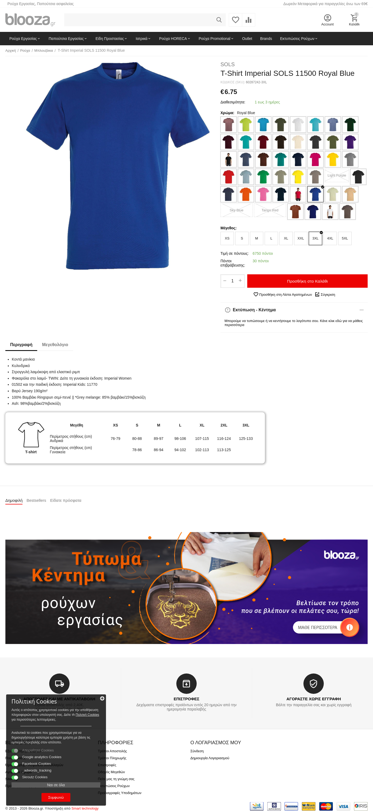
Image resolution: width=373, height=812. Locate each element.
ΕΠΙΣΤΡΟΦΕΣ (186, 699)
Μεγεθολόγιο (57, 344)
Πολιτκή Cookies (37, 703)
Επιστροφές (107, 765)
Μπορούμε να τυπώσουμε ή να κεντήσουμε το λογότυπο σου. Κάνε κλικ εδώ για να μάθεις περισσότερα (293, 323)
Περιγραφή (22, 344)
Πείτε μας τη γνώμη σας (116, 779)
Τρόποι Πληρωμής (112, 758)
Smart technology (84, 808)
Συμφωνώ (41, 796)
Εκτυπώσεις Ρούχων (114, 786)
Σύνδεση (197, 751)
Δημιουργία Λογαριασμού (209, 758)
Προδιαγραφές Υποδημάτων (120, 793)
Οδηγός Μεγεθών (111, 772)
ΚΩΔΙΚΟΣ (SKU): (232, 82)
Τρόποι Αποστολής (112, 751)
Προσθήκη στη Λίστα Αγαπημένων (282, 294)
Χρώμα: (227, 113)
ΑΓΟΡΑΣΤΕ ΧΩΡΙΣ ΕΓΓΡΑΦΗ (314, 699)
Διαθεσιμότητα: (232, 102)
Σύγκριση (325, 294)
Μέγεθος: (228, 228)
